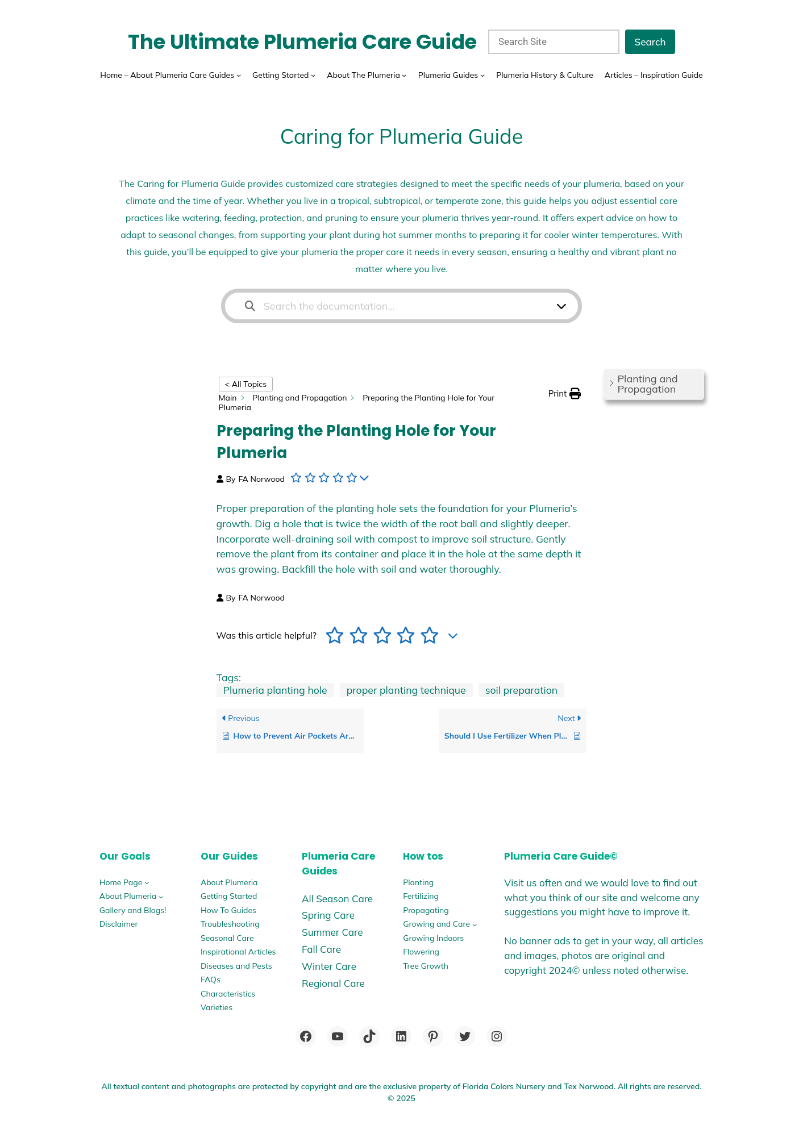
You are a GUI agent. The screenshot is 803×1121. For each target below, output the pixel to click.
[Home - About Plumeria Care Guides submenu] (238, 75)
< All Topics (246, 384)
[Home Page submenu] (146, 882)
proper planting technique (406, 690)
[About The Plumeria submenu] (404, 75)
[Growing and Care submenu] (474, 924)
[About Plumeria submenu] (161, 896)
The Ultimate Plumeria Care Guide (302, 42)
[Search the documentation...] (394, 306)
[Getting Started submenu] (313, 75)
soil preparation (521, 690)
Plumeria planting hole (275, 690)
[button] (564, 394)
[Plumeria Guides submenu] (482, 75)
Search (649, 42)
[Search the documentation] (250, 306)
